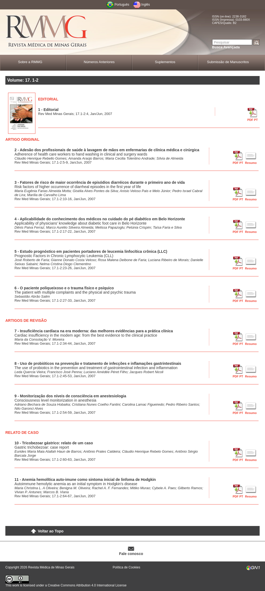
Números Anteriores (99, 62)
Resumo (251, 162)
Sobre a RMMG (30, 62)
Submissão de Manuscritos (228, 62)
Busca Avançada (226, 47)
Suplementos (165, 62)
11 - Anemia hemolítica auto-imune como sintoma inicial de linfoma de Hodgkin (85, 479)
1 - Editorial (48, 109)
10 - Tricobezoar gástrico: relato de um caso (53, 443)
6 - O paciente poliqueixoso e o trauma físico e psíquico (64, 288)
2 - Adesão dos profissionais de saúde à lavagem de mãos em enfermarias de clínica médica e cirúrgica (106, 150)
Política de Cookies (126, 567)
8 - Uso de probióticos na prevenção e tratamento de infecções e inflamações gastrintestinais (97, 363)
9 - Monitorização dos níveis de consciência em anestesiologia (70, 396)
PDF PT (252, 119)
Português (122, 4)
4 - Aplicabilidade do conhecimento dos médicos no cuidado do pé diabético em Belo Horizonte (99, 219)
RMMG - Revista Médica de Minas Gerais (47, 32)
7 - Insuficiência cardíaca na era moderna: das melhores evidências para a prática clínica (93, 331)
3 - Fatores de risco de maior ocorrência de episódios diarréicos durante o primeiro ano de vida (99, 182)
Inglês (145, 4)
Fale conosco (131, 554)
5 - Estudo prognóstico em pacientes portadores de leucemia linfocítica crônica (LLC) (90, 251)
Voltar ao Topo (51, 531)
